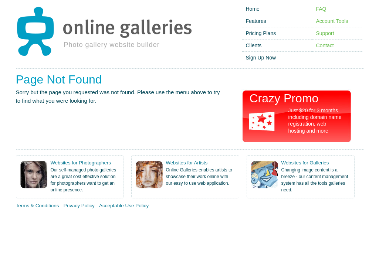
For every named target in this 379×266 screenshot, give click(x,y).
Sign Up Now (261, 58)
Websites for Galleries (305, 163)
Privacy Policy (79, 205)
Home (253, 9)
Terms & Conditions (37, 205)
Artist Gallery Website (143, 220)
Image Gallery (290, 220)
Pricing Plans (261, 33)
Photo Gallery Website (87, 220)
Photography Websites (201, 220)
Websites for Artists (187, 163)
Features (256, 21)
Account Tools (332, 21)
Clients (254, 45)
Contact (325, 45)
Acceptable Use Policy (124, 205)
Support (325, 33)
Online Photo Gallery (31, 220)
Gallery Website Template (342, 220)
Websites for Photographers (81, 163)
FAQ (321, 9)
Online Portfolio (251, 220)
